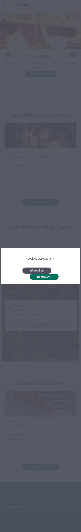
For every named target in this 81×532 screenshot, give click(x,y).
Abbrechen (37, 270)
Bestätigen (44, 276)
